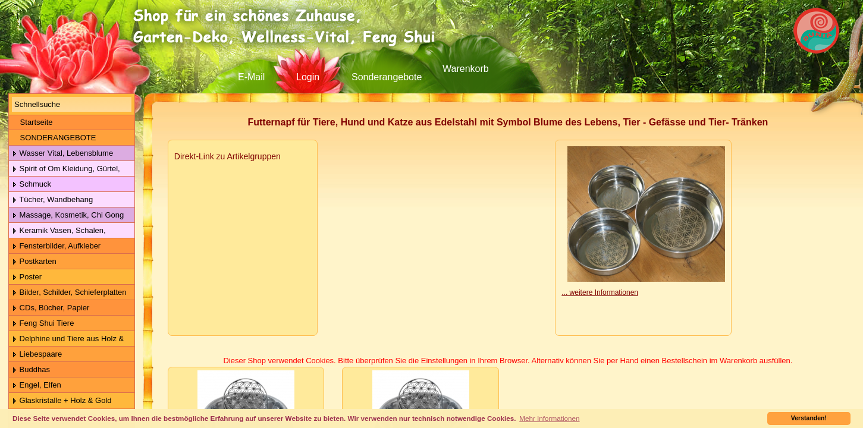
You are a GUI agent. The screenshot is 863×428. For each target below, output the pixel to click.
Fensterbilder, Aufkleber (56, 246)
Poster (27, 277)
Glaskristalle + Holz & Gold (62, 401)
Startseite (32, 122)
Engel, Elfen (36, 385)
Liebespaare (37, 354)
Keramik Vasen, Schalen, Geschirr (57, 231)
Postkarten (34, 261)
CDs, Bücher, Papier (50, 308)
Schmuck (31, 184)
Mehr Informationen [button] (549, 418)
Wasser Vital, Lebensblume (62, 153)
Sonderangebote (387, 77)
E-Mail (251, 77)
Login (307, 77)
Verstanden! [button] (809, 417)
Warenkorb (466, 69)
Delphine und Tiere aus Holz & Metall (66, 339)
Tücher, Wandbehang (52, 200)
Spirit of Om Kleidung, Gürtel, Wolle (64, 169)
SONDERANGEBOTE (54, 137)
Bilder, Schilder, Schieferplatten (69, 292)
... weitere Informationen (599, 292)
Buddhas (31, 370)
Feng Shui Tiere (43, 323)
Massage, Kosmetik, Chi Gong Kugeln (66, 215)
